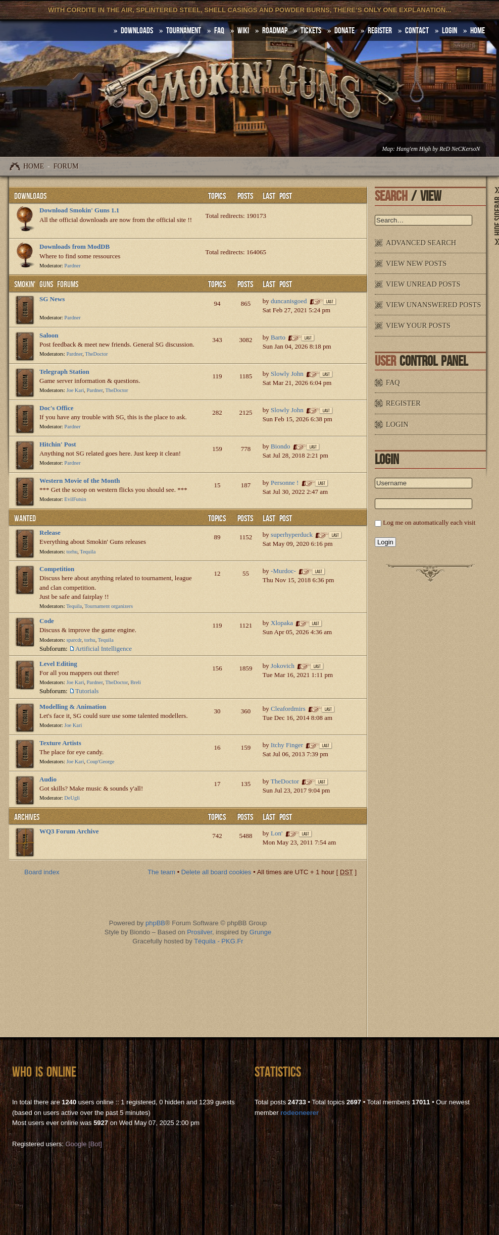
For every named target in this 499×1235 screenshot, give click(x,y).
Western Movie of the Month (79, 480)
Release (50, 532)
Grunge (260, 932)
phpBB (155, 923)
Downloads (30, 196)
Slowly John (287, 373)
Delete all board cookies (216, 872)
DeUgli (72, 798)
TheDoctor (96, 354)
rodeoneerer (299, 1112)
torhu (71, 551)
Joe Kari (75, 390)
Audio (48, 779)
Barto (278, 337)
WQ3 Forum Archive (68, 831)
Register (380, 31)
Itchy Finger (287, 745)
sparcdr (73, 640)
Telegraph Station (64, 371)
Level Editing (58, 663)
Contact (417, 31)
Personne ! (284, 482)
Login (449, 31)
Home (33, 166)
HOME (477, 31)
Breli (135, 682)
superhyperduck (292, 534)
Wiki (243, 31)
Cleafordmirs (288, 708)
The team (161, 872)
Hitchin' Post (57, 444)
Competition (56, 569)
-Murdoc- (283, 571)
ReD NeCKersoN (459, 149)
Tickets (311, 31)
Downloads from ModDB (74, 246)
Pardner (72, 265)
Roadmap (274, 31)
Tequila (87, 551)
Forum (66, 166)
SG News (52, 299)
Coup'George (101, 761)
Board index (41, 872)
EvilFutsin (75, 499)
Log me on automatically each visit (429, 522)
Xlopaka (282, 623)
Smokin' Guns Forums (46, 284)
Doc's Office (56, 408)
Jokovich (282, 665)
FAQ (219, 31)
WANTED (25, 519)
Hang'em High (413, 149)
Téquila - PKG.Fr (218, 941)
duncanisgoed (289, 301)
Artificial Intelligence (103, 648)
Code (46, 621)
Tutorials (86, 691)
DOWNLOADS (137, 31)
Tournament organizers (108, 606)
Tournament (183, 31)
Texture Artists (60, 743)
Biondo (280, 446)
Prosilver (199, 932)
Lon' (276, 833)
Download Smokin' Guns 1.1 (79, 210)
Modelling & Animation (72, 706)
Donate (344, 31)
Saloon (49, 335)
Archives (26, 817)
